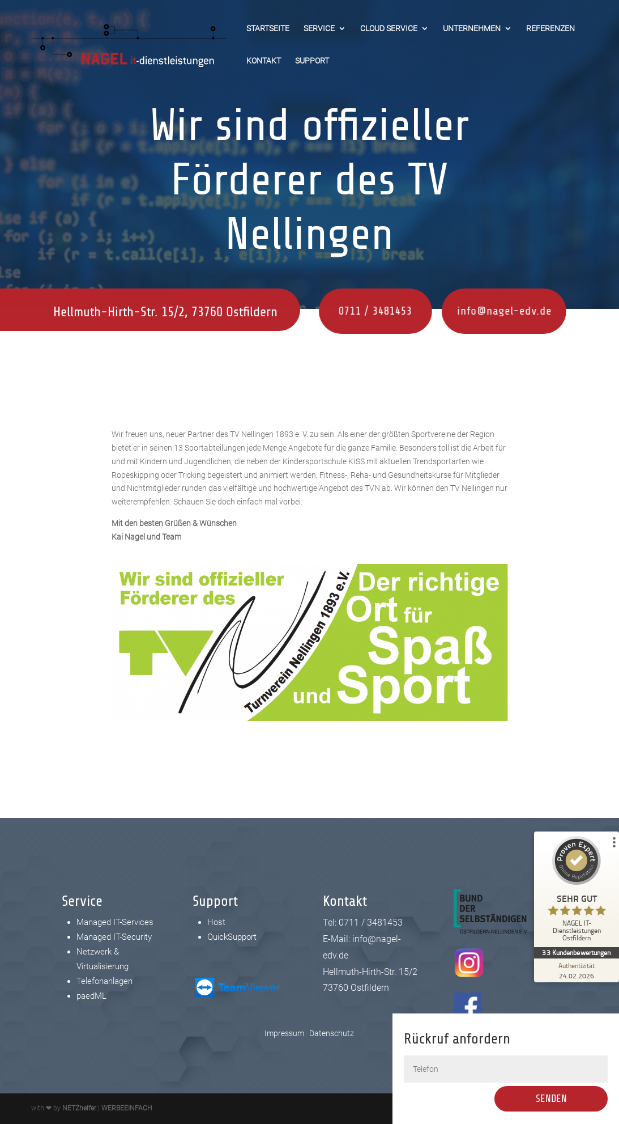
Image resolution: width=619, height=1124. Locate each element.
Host (216, 922)
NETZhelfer (79, 1108)
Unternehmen (472, 28)
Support (312, 61)
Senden (559, 1098)
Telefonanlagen (104, 981)
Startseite (267, 28)
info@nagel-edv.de (469, 310)
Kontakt (263, 61)
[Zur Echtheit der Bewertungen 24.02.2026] (576, 970)
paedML (91, 996)
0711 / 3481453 (350, 310)
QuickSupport (232, 937)
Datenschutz (331, 1033)
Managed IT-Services (114, 922)
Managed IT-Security (114, 937)
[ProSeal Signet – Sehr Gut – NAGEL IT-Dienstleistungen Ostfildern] (576, 891)
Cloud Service (388, 28)
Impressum (284, 1033)
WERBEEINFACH (126, 1108)
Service (319, 28)
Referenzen (550, 28)
